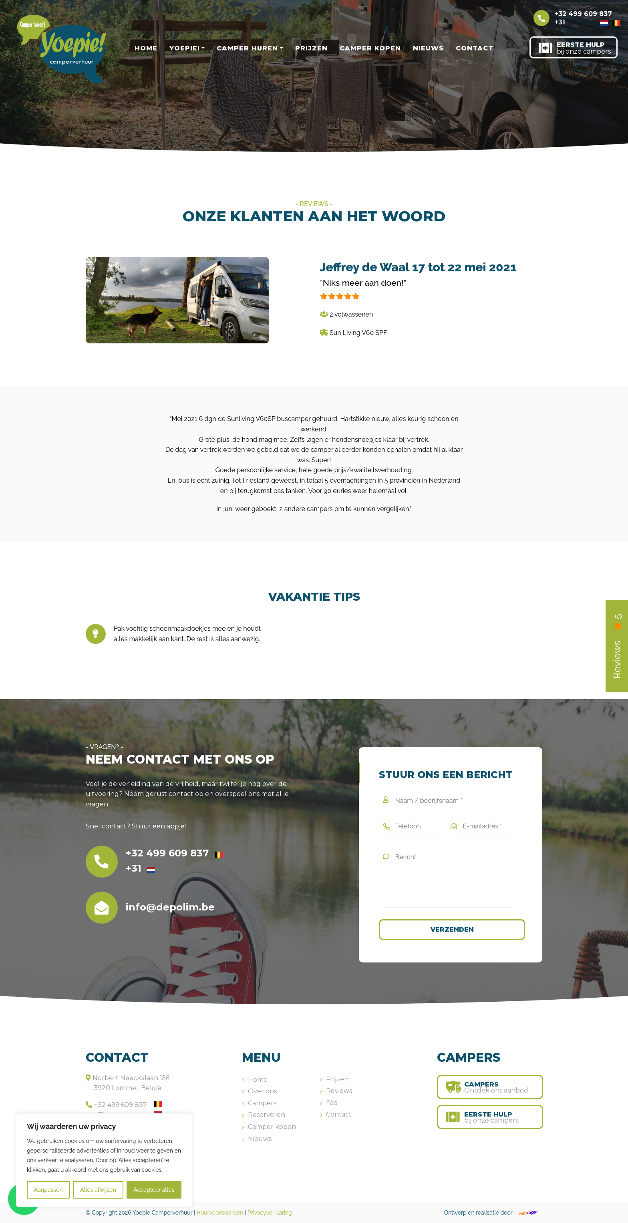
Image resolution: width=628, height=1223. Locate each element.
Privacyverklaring (270, 1212)
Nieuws (428, 48)
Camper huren (247, 48)
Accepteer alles (153, 1190)
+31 (581, 22)
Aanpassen (48, 1190)
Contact (474, 48)
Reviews (339, 1091)
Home (146, 48)
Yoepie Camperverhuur (162, 1212)
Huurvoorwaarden (220, 1212)
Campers (262, 1103)
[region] (104, 1160)
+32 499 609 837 (587, 14)
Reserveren (266, 1115)
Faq (332, 1103)
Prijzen (311, 48)
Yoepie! (184, 48)
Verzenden (452, 929)
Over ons (262, 1091)
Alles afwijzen (98, 1190)
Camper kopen (370, 48)
